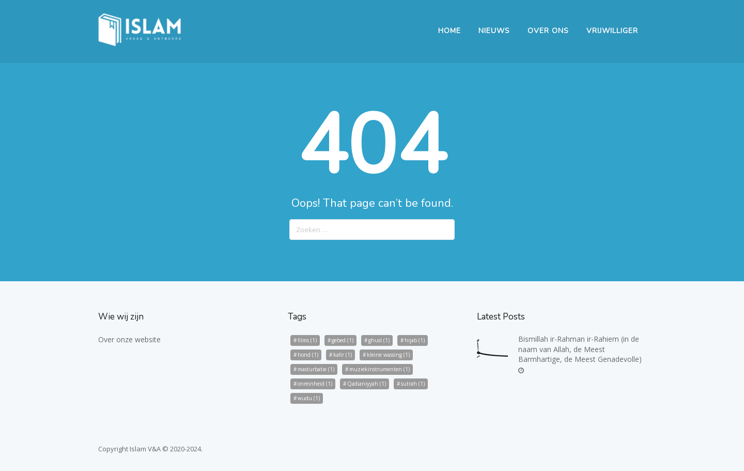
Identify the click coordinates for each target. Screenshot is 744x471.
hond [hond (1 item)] (308, 354)
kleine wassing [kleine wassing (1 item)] (388, 354)
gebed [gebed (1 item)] (342, 340)
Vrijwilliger (612, 31)
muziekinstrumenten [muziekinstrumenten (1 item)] (379, 369)
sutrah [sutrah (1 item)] (413, 383)
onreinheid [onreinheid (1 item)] (315, 383)
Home (449, 31)
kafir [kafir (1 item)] (342, 354)
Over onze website (129, 339)
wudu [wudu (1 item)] (309, 398)
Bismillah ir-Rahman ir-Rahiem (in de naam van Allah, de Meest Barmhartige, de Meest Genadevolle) (580, 349)
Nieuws (494, 31)
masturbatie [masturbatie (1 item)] (316, 369)
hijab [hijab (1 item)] (415, 340)
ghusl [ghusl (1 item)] (379, 340)
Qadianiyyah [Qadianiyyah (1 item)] (366, 383)
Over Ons (548, 31)
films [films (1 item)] (307, 340)
